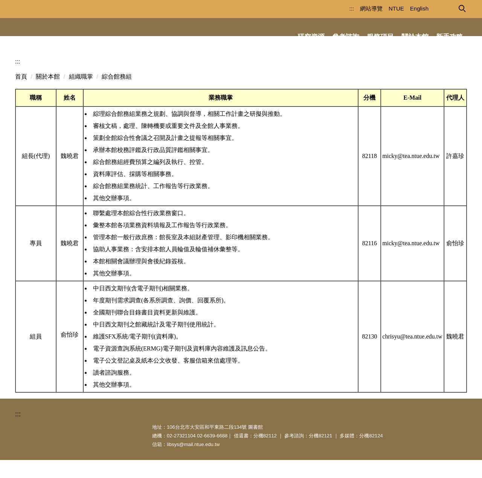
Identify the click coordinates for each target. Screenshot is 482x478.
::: (338, 8)
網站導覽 (358, 8)
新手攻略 (449, 37)
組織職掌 (81, 94)
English (406, 8)
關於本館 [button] (415, 37)
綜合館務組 (117, 94)
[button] (461, 8)
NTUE (383, 8)
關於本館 (48, 94)
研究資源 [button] (311, 37)
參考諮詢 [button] (345, 37)
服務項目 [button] (380, 37)
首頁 (21, 94)
